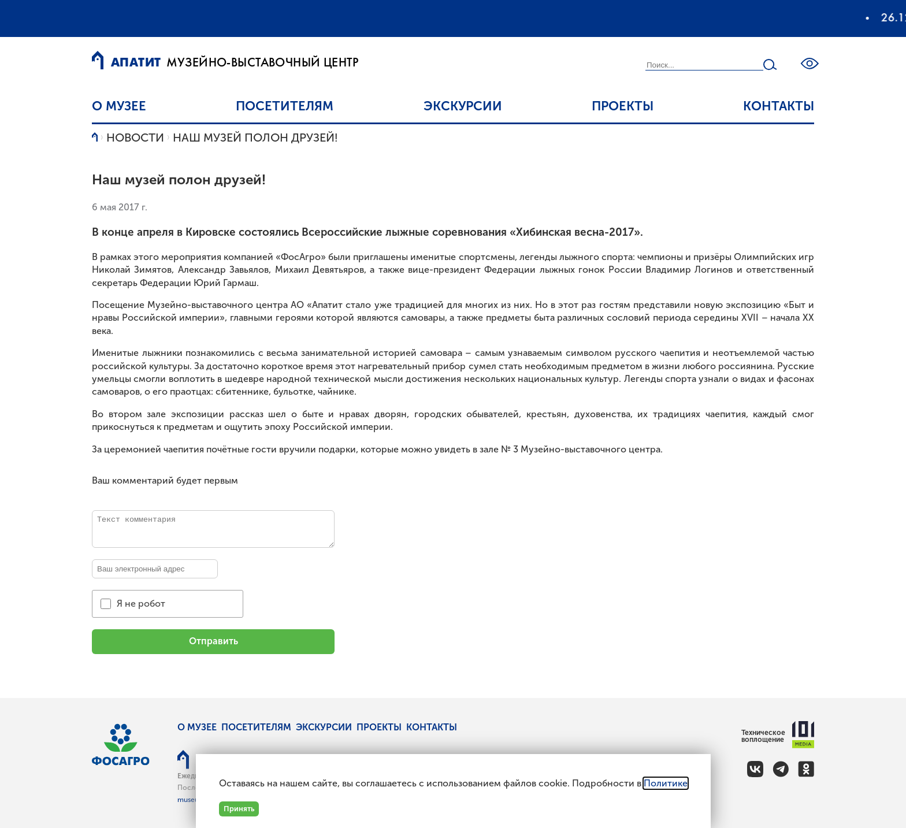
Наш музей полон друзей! (255, 137)
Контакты (778, 106)
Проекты (622, 106)
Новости (135, 137)
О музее (119, 106)
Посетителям (284, 106)
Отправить (213, 641)
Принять (239, 808)
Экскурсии (463, 106)
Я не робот (141, 603)
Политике (666, 783)
